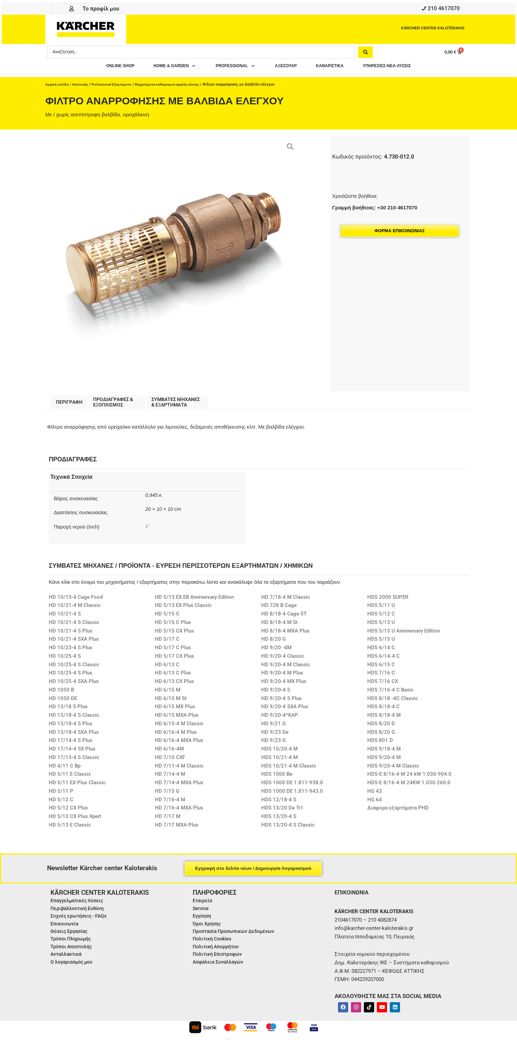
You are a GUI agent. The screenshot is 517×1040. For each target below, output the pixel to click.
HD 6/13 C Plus (173, 676)
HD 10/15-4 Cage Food (76, 601)
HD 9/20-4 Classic (282, 660)
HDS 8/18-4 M (384, 719)
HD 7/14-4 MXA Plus (179, 786)
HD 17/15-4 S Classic (74, 761)
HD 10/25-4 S (65, 660)
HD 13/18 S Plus (68, 710)
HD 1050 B (61, 693)
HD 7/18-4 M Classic (285, 601)
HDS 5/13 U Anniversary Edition (403, 635)
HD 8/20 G (273, 643)
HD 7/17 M (167, 820)
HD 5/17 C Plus (173, 651)
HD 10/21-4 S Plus (70, 635)
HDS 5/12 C (381, 617)
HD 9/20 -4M (276, 651)
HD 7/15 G (167, 795)
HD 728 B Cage (279, 609)
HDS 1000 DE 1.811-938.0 (292, 786)
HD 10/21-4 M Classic (75, 609)
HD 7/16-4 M (170, 803)
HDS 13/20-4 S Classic (288, 829)
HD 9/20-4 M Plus (282, 676)
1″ (147, 530)
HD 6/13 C (167, 668)
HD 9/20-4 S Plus (281, 702)
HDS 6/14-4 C (383, 660)
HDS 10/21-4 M (279, 761)
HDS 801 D (380, 744)
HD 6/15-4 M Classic (179, 727)
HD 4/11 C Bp (64, 770)
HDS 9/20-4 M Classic (393, 770)
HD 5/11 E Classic (70, 778)
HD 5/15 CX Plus (174, 635)
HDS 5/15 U (381, 643)
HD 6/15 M (167, 693)
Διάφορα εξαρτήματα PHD (398, 811)
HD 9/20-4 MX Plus (283, 685)
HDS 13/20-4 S (278, 820)
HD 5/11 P (61, 795)
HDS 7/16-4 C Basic (390, 693)
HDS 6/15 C (381, 668)
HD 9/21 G (273, 727)
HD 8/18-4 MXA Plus (285, 635)
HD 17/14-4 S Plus (70, 744)
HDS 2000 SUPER (387, 601)
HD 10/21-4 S (65, 617)
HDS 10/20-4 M (279, 752)
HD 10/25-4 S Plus (70, 676)
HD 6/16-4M (169, 752)
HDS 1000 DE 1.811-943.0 (292, 795)
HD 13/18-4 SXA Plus (74, 736)
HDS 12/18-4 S (278, 803)
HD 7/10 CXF (170, 761)
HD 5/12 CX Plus (68, 811)
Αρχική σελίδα (57, 86)
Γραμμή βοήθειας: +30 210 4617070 (374, 209)
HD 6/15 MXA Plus (176, 719)
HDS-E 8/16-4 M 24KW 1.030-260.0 (408, 786)
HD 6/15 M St (171, 702)
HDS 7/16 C (381, 676)
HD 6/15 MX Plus (175, 710)
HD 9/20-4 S (275, 693)
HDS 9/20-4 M (384, 761)
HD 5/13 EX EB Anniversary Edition (194, 601)
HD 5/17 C (167, 643)
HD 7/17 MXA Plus (176, 829)
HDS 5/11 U (381, 609)
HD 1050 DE (63, 702)
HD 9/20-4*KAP (279, 719)
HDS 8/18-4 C (383, 710)
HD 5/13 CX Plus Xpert (75, 820)
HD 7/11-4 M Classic (179, 770)
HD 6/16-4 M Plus (176, 736)
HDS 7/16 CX (382, 685)
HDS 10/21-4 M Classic (288, 770)
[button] (162, 68)
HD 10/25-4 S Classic (74, 668)
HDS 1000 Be (276, 778)
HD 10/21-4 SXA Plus (74, 643)
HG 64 (374, 803)
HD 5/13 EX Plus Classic (183, 609)
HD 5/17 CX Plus (174, 660)
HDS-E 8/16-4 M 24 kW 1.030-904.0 (409, 778)
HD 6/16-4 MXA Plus (179, 744)
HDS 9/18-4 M (384, 752)
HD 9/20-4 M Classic (285, 668)
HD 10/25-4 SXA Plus (74, 685)
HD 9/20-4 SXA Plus (284, 710)
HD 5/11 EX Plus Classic (77, 786)
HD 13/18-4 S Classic (74, 719)
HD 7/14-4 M (170, 778)
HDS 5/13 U (381, 626)
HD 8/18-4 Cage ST (284, 617)
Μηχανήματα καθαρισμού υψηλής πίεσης (175, 86)
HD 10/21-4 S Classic (74, 626)
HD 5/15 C (167, 617)
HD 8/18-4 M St (279, 626)
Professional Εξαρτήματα (115, 86)
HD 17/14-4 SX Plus (72, 752)
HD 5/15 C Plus (173, 626)
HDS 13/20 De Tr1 (282, 811)
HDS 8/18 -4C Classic (392, 702)
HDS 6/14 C (381, 651)
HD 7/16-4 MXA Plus (179, 811)
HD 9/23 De (275, 736)
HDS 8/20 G (381, 736)
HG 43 (374, 795)
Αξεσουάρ (81, 86)
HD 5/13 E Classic (70, 829)
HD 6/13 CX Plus (174, 685)
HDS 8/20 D (381, 727)
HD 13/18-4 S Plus (70, 727)
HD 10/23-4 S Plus (70, 651)
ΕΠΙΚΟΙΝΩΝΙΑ (353, 896)
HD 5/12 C (61, 803)
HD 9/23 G (273, 744)
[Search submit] (365, 53)
